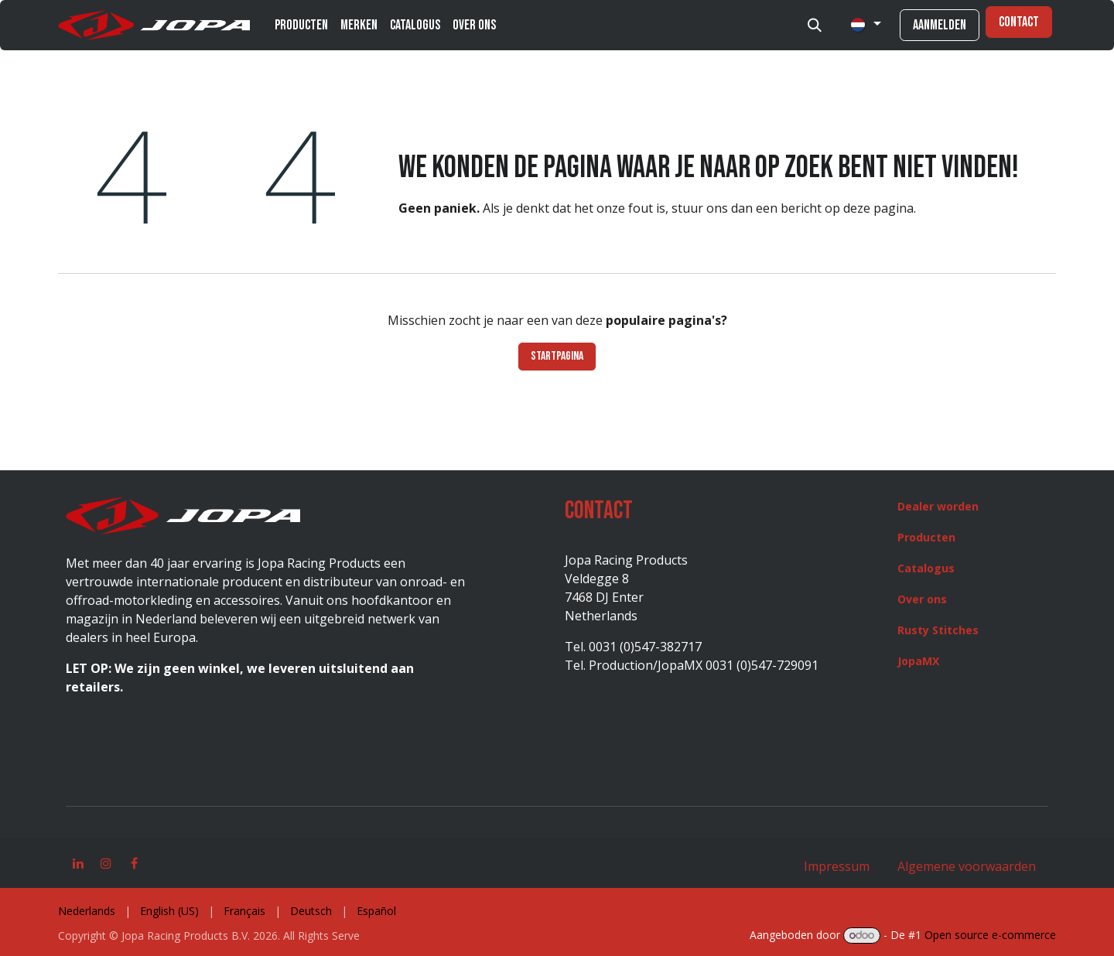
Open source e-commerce (990, 934)
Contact (1019, 22)
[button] (814, 25)
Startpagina (557, 356)
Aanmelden (939, 25)
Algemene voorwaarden (965, 866)
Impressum (837, 866)
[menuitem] (301, 25)
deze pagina (878, 208)
